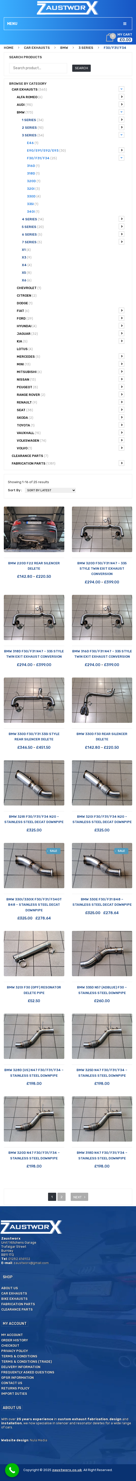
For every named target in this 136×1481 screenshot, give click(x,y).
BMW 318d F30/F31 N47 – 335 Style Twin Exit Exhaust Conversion (34, 653)
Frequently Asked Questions (27, 1372)
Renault (70, 402)
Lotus (25, 349)
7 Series (73, 242)
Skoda (70, 417)
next (77, 1197)
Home (8, 48)
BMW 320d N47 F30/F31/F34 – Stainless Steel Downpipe (34, 1155)
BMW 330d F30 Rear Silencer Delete (102, 736)
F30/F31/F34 (75, 158)
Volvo (70, 448)
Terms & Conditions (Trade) (26, 1361)
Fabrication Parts (68, 463)
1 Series (73, 119)
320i (33, 189)
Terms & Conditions (19, 1356)
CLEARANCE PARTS (30, 456)
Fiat (70, 310)
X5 (27, 273)
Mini (70, 364)
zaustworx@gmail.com (31, 1263)
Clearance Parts (17, 1309)
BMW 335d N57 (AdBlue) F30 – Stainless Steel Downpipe (102, 990)
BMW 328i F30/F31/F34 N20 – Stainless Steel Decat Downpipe (34, 819)
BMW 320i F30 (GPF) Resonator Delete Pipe (34, 990)
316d (33, 166)
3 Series (86, 48)
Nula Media (38, 1440)
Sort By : (15, 490)
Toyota (70, 425)
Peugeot (70, 387)
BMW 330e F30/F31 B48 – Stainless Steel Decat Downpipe (102, 902)
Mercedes (70, 356)
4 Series (73, 219)
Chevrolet (29, 288)
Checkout (10, 1345)
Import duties (14, 1394)
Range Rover (70, 394)
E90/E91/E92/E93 (75, 150)
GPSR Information (17, 1377)
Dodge (25, 303)
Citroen (27, 295)
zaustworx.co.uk (67, 1470)
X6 (27, 280)
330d (34, 196)
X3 (27, 257)
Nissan (70, 379)
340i (33, 211)
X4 (27, 265)
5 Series (73, 226)
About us (9, 1288)
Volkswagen (70, 440)
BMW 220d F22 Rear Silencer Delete (34, 565)
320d (33, 181)
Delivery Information (20, 1367)
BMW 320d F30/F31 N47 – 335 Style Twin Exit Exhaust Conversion (102, 568)
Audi (70, 104)
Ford (70, 318)
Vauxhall (70, 432)
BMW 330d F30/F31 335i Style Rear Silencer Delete (34, 736)
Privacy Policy (14, 1351)
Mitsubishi (70, 371)
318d (33, 173)
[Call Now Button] (12, 1470)
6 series (73, 234)
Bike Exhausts (14, 1299)
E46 (32, 143)
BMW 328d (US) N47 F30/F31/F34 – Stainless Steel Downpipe (34, 1072)
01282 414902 (19, 1259)
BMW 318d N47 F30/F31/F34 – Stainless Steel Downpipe (102, 1155)
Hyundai (70, 325)
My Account (12, 1335)
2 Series (73, 127)
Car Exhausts (37, 48)
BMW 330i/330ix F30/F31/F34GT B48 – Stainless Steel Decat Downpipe (34, 904)
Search (81, 68)
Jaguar (70, 333)
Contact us (11, 1383)
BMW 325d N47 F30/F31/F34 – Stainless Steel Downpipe (102, 1072)
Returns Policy (15, 1388)
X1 (26, 250)
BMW (64, 48)
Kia (70, 341)
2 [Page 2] (62, 1197)
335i (32, 204)
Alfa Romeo (70, 96)
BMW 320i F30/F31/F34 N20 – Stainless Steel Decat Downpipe (102, 819)
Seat (70, 409)
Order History (14, 1340)
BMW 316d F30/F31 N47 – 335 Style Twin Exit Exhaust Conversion (102, 653)
